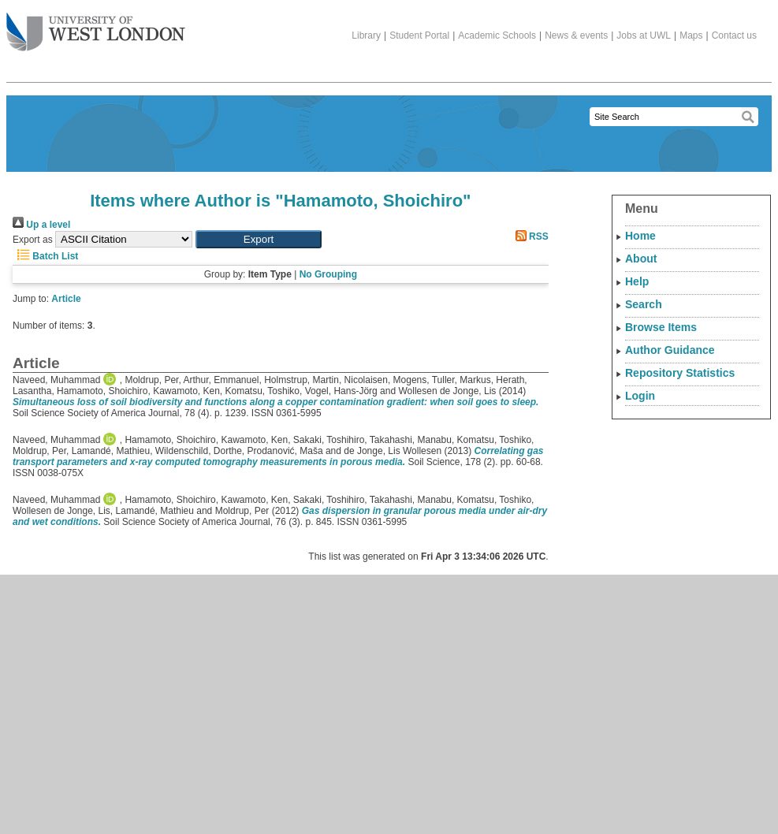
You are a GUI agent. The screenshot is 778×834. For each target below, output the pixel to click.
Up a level (41, 224)
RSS (530, 236)
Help (637, 281)
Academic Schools (497, 35)
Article (65, 298)
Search (643, 304)
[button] (258, 239)
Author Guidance (670, 350)
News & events (576, 35)
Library (366, 35)
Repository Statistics (680, 373)
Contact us (734, 35)
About (641, 258)
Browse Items (661, 327)
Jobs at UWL (643, 35)
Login (640, 395)
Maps (690, 35)
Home (640, 235)
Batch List (45, 256)
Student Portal (419, 35)
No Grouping (328, 274)
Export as (33, 239)
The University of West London (96, 26)
